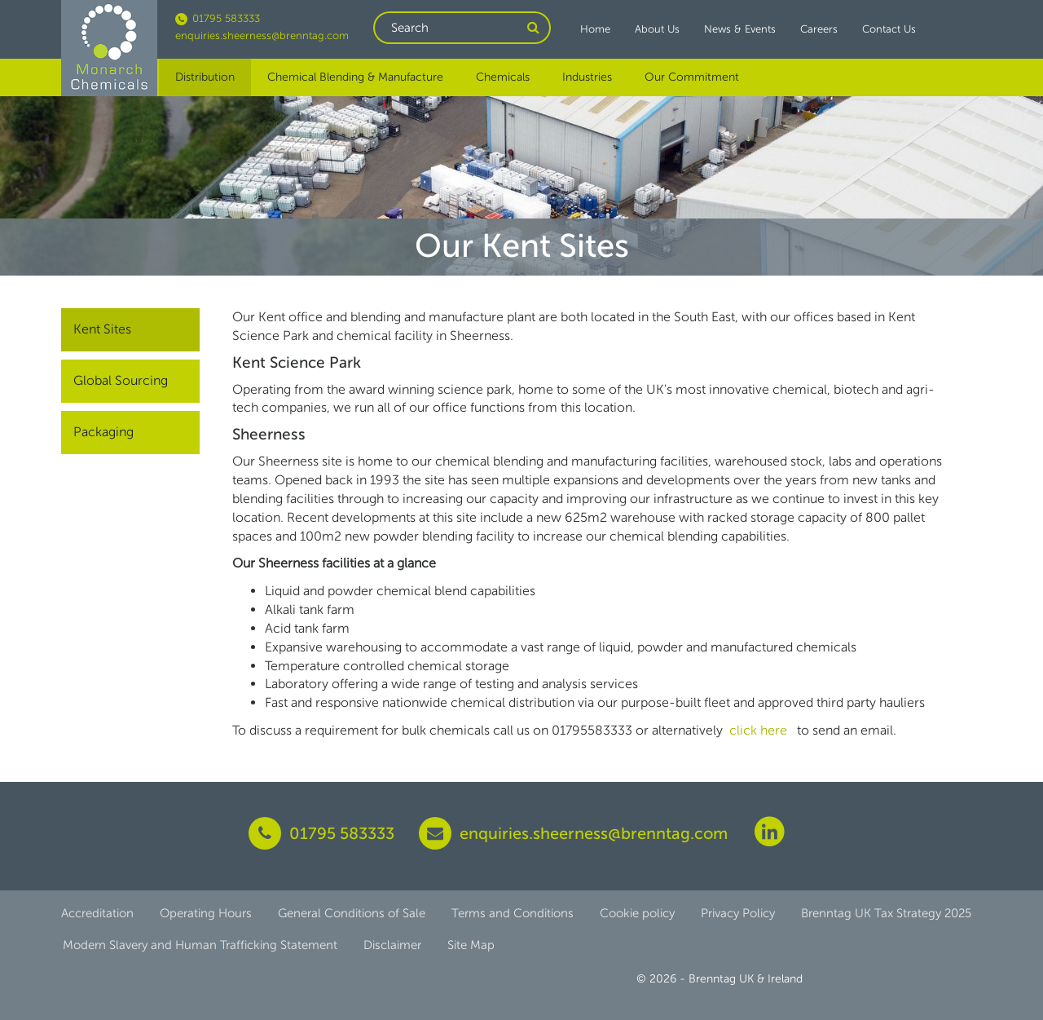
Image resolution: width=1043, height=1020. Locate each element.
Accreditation (97, 913)
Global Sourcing (120, 380)
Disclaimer (392, 945)
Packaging (103, 431)
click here (759, 730)
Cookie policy (637, 913)
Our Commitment (692, 77)
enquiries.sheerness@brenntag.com (262, 35)
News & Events (740, 29)
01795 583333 (217, 18)
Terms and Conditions (512, 913)
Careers (819, 29)
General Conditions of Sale (351, 913)
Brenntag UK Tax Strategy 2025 (886, 913)
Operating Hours (206, 913)
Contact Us (889, 29)
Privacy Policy (738, 913)
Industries (587, 77)
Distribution (205, 77)
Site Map (471, 945)
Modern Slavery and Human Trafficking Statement (200, 945)
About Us (657, 29)
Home (595, 29)
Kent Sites (102, 329)
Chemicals (503, 77)
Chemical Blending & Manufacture (355, 77)
